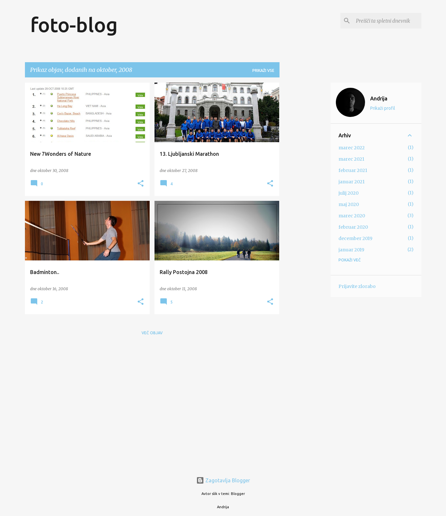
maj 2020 (348, 204)
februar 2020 (353, 227)
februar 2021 (352, 170)
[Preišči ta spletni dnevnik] (387, 21)
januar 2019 (351, 250)
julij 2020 (348, 193)
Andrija (378, 98)
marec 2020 (351, 216)
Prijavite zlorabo (357, 286)
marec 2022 (351, 148)
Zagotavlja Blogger (223, 480)
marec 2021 (351, 159)
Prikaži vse (263, 70)
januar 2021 (351, 182)
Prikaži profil (382, 108)
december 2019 (355, 238)
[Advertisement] (305, 180)
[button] (140, 183)
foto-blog (74, 24)
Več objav (152, 333)
